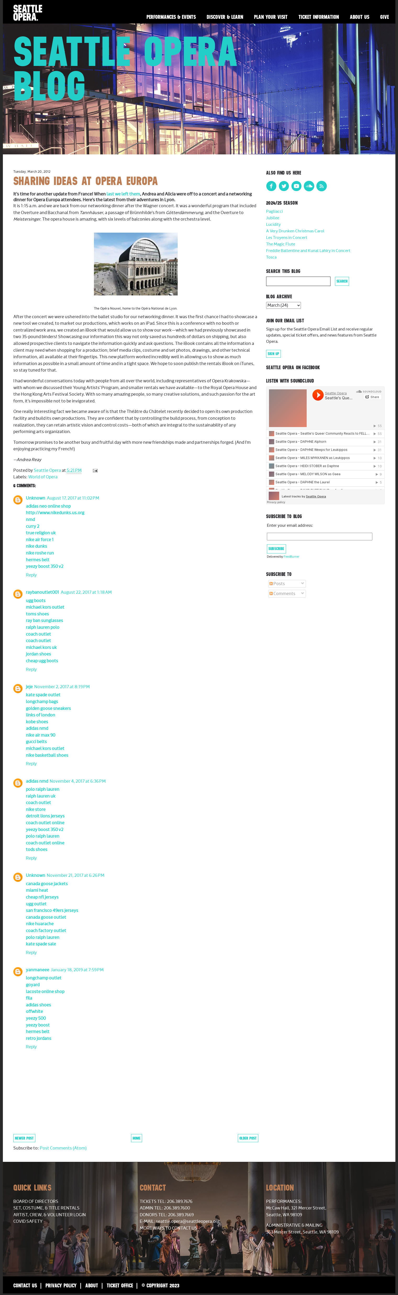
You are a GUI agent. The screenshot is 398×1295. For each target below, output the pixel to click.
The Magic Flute (280, 244)
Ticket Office (120, 1285)
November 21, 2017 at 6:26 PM (75, 875)
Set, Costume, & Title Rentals (46, 1208)
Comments (282, 594)
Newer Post (24, 1138)
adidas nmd (37, 781)
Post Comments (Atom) (63, 1148)
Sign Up (273, 353)
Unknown (35, 498)
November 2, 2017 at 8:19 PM (62, 687)
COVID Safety (28, 1221)
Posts (277, 584)
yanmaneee (37, 970)
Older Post (248, 1138)
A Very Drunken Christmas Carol (295, 231)
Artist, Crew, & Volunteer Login (49, 1215)
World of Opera (43, 477)
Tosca (271, 257)
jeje (29, 687)
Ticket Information (319, 17)
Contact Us (25, 1285)
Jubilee (272, 218)
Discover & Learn (225, 17)
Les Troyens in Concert (286, 237)
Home (137, 1138)
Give (384, 17)
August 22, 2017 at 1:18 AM (86, 592)
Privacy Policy (61, 1285)
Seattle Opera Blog (125, 68)
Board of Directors (35, 1201)
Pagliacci (274, 211)
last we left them (123, 194)
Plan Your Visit (271, 17)
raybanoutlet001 (42, 592)
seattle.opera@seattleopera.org (188, 1221)
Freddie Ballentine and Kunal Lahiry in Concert (308, 251)
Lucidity (273, 224)
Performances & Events (171, 17)
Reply (31, 575)
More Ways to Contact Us (168, 1228)
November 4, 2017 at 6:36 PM (78, 781)
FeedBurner (291, 557)
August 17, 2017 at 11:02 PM (73, 498)
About (91, 1285)
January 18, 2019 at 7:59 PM (77, 970)
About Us (359, 17)
